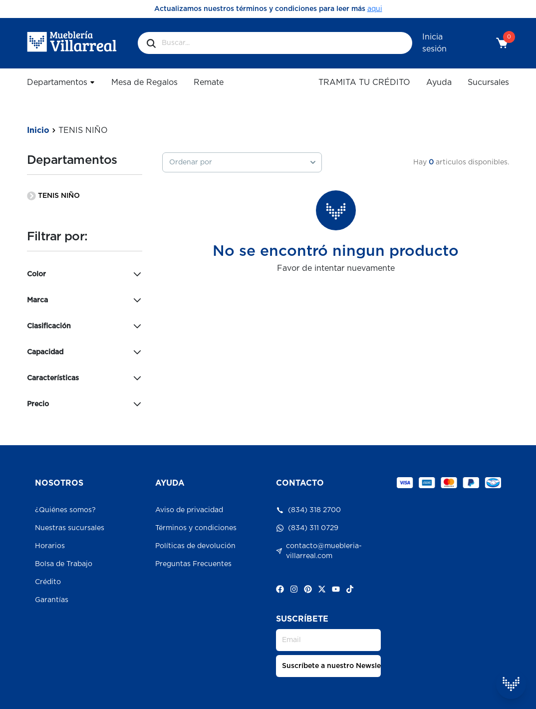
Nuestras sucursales (69, 528)
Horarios (50, 546)
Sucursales (488, 82)
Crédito (48, 582)
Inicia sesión (434, 43)
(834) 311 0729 (307, 528)
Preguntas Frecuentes (193, 564)
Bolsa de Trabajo (63, 564)
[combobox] (242, 162)
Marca (85, 300)
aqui (374, 8)
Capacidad (85, 352)
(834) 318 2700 (308, 510)
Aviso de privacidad (189, 510)
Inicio (38, 130)
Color (85, 274)
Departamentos (61, 82)
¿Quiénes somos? (65, 510)
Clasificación (85, 326)
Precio (85, 404)
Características (85, 378)
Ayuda (439, 82)
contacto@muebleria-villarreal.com (319, 551)
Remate (209, 82)
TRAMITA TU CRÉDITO (364, 82)
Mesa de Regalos (144, 82)
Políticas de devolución (195, 546)
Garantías (51, 600)
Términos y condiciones (196, 528)
